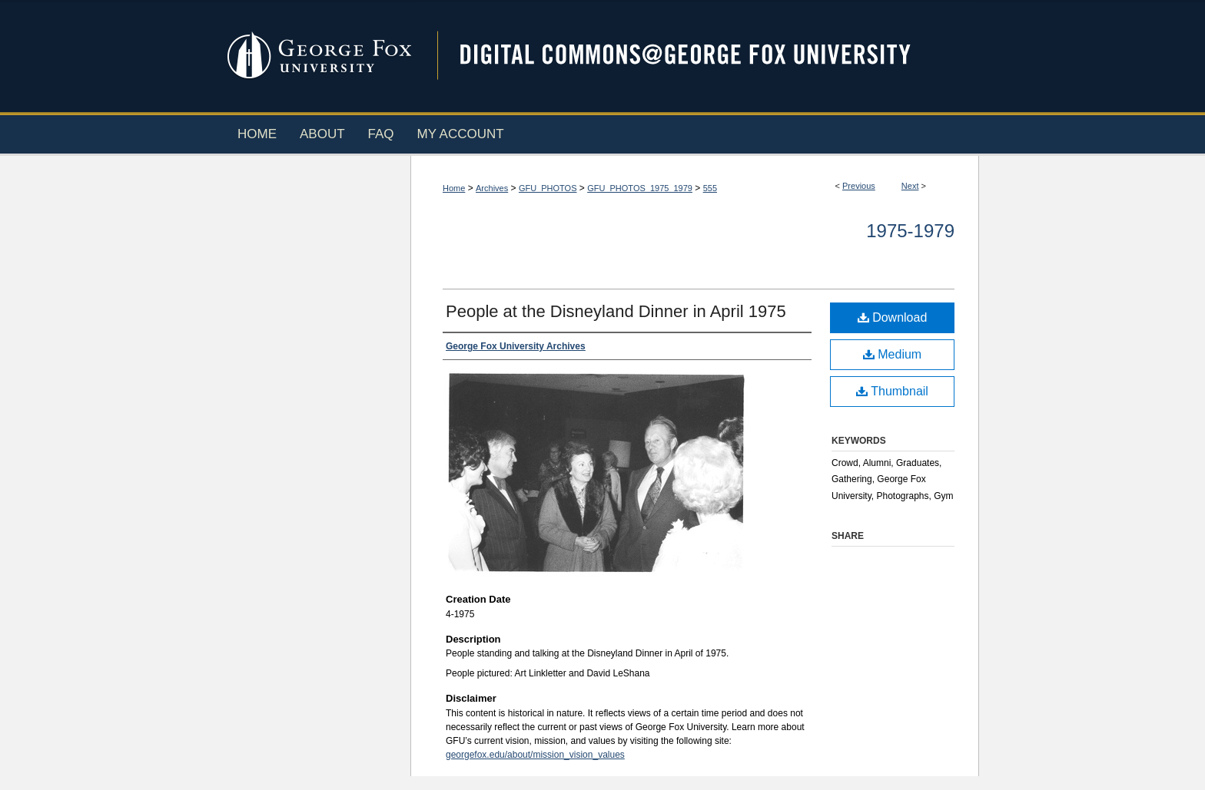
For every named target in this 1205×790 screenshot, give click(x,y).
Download (893, 317)
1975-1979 (910, 230)
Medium (892, 354)
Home (454, 188)
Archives (492, 188)
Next (910, 185)
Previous (858, 185)
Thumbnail (892, 391)
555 (710, 188)
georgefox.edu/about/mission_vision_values (535, 754)
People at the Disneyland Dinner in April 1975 (616, 311)
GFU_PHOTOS (548, 188)
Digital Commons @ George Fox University (698, 55)
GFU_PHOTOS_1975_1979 (639, 188)
